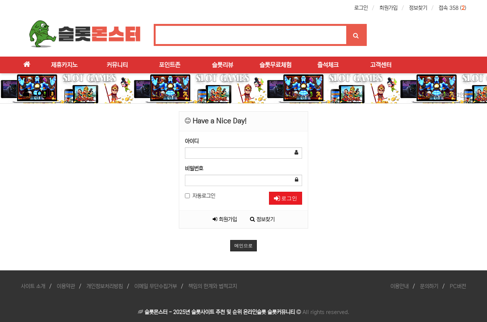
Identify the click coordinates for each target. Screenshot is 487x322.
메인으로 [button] (243, 245)
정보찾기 (418, 8)
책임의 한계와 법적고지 (212, 286)
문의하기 (429, 286)
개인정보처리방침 (104, 286)
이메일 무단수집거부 (155, 286)
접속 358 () (452, 8)
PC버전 (458, 286)
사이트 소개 (33, 286)
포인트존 (169, 65)
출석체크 (328, 65)
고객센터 (381, 65)
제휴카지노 (64, 65)
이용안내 (399, 286)
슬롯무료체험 (275, 65)
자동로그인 (200, 196)
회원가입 (388, 8)
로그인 (361, 8)
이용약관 (66, 286)
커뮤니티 (117, 65)
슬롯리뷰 (222, 65)
